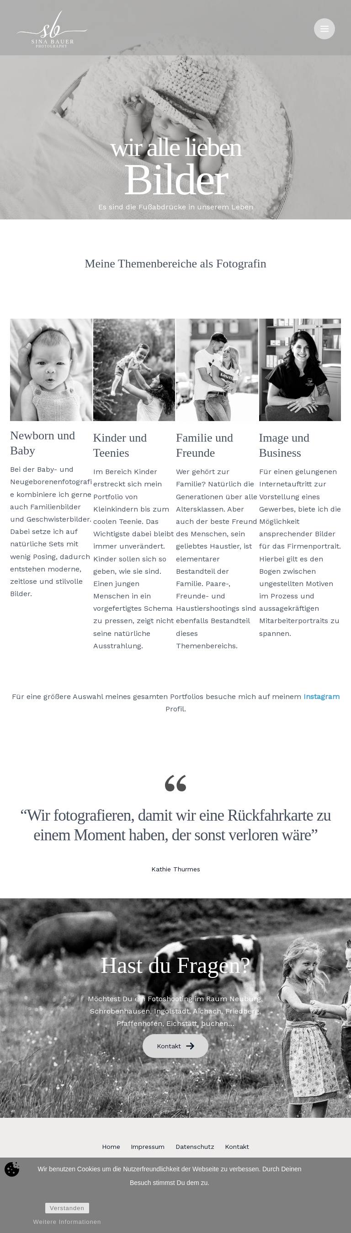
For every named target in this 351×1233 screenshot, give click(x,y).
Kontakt (176, 1046)
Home (99, 1146)
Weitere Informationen (67, 1222)
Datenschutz (198, 1146)
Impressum (144, 1146)
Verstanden (67, 1208)
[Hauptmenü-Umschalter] (324, 29)
